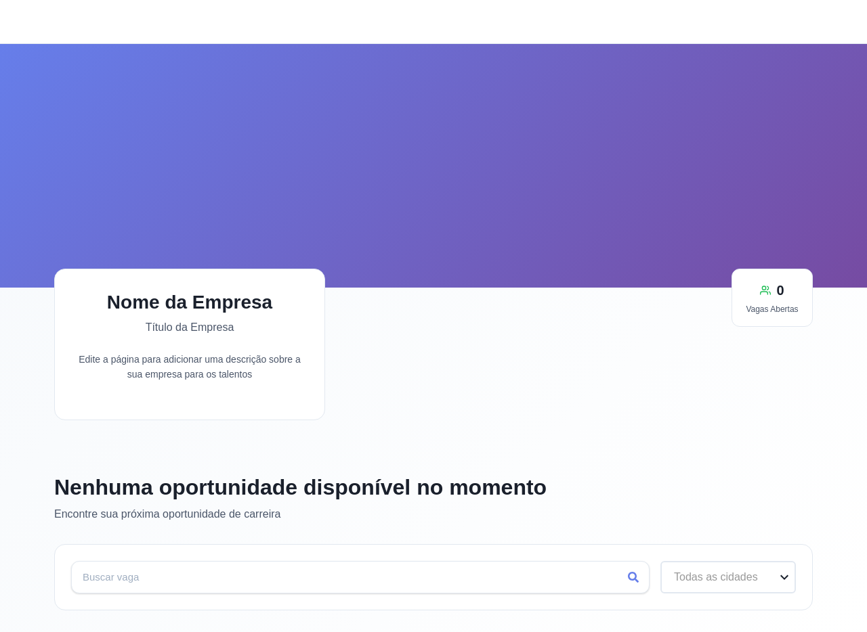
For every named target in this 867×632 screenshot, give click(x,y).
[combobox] (675, 577)
